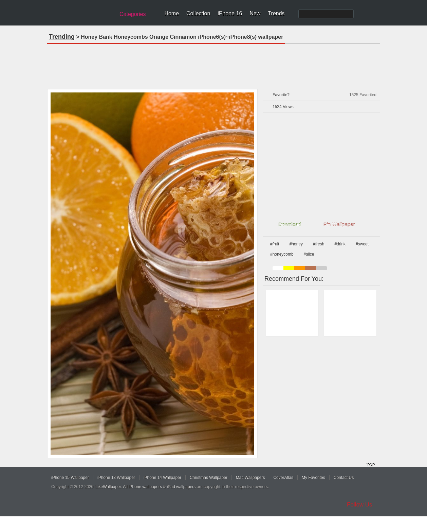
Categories (132, 14)
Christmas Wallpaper (208, 477)
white (278, 268)
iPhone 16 (230, 13)
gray (321, 268)
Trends (276, 13)
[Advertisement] (213, 64)
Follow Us (359, 504)
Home (171, 13)
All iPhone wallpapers (142, 486)
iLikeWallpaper (108, 486)
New (254, 13)
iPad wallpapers (181, 486)
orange (299, 268)
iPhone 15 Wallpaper (70, 477)
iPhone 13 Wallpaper (116, 477)
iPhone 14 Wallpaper (162, 477)
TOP (370, 464)
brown (310, 268)
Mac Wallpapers (250, 477)
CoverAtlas (283, 477)
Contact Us (344, 477)
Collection (198, 13)
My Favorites (313, 477)
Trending (62, 36)
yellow (288, 268)
